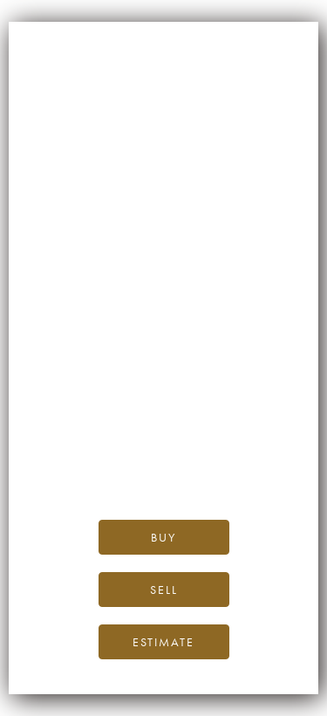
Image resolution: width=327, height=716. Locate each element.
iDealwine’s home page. (191, 407)
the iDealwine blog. (234, 427)
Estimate (163, 642)
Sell (164, 589)
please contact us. (190, 466)
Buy (163, 537)
